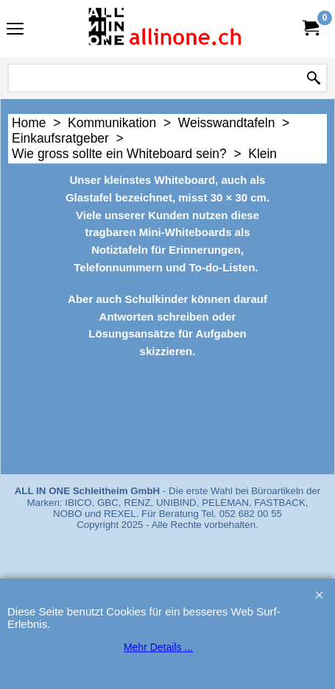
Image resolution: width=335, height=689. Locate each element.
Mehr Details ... (158, 647)
